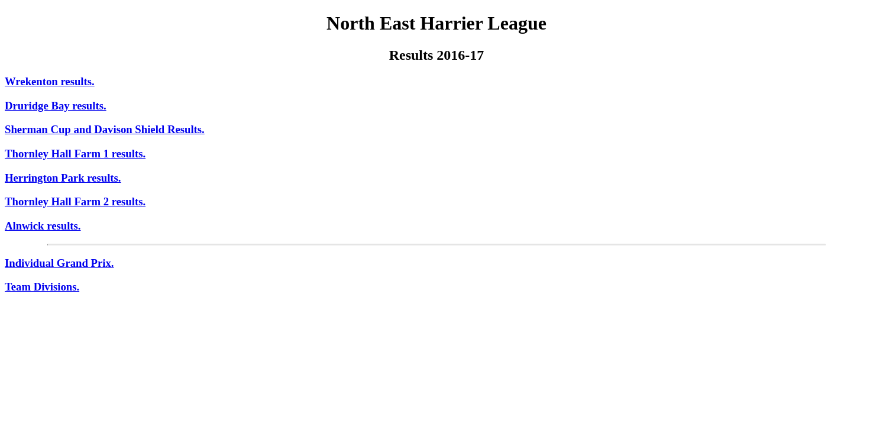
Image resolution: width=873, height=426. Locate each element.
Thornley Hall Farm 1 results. (75, 153)
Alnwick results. (43, 226)
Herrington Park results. (63, 178)
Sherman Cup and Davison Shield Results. (105, 129)
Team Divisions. (42, 286)
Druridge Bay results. (55, 105)
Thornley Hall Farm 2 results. (75, 201)
